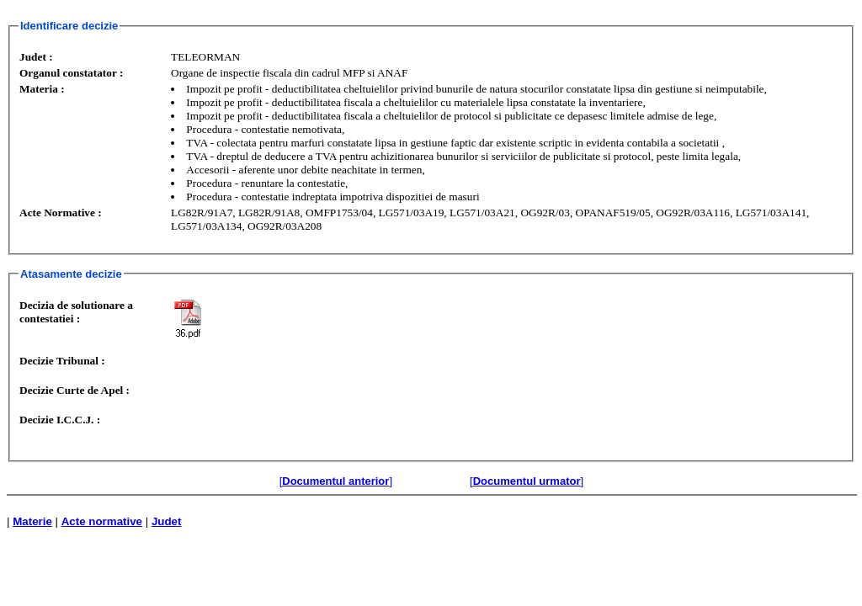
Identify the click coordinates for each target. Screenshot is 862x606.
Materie (32, 521)
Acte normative (101, 521)
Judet (167, 521)
